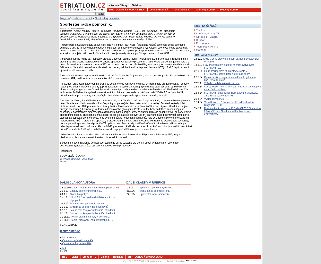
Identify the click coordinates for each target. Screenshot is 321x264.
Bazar (74, 256)
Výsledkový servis (214, 98)
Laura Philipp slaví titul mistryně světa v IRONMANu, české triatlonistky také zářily (227, 72)
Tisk (63, 248)
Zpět (63, 251)
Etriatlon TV (89, 256)
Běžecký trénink (228, 9)
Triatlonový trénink (204, 9)
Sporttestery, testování (107, 18)
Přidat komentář (69, 237)
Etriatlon (137, 5)
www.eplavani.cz (78, 28)
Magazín (65, 18)
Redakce (118, 256)
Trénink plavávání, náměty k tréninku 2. (91, 220)
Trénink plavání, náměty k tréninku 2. (90, 216)
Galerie (105, 256)
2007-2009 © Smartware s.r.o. (148, 261)
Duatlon (200, 40)
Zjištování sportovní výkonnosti (77, 158)
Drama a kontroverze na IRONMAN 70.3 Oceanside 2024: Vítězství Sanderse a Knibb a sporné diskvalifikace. (232, 111)
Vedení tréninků (159, 9)
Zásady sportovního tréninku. (86, 190)
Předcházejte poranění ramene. (87, 203)
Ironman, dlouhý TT (207, 33)
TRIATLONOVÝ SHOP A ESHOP (127, 9)
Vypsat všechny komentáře (76, 243)
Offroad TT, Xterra (207, 36)
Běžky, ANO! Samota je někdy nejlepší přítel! (94, 187)
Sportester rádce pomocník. (155, 194)
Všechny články (118, 5)
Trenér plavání (180, 9)
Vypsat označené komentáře (76, 240)
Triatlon (200, 30)
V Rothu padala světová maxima (222, 83)
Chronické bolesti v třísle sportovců (89, 206)
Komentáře (70, 231)
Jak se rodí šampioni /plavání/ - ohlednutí (92, 210)
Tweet (63, 161)
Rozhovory (202, 43)
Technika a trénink (82, 18)
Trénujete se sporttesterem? (155, 190)
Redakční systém (182, 261)
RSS (64, 256)
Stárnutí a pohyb (79, 194)
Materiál (201, 49)
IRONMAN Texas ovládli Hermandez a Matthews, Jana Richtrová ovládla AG (231, 94)
